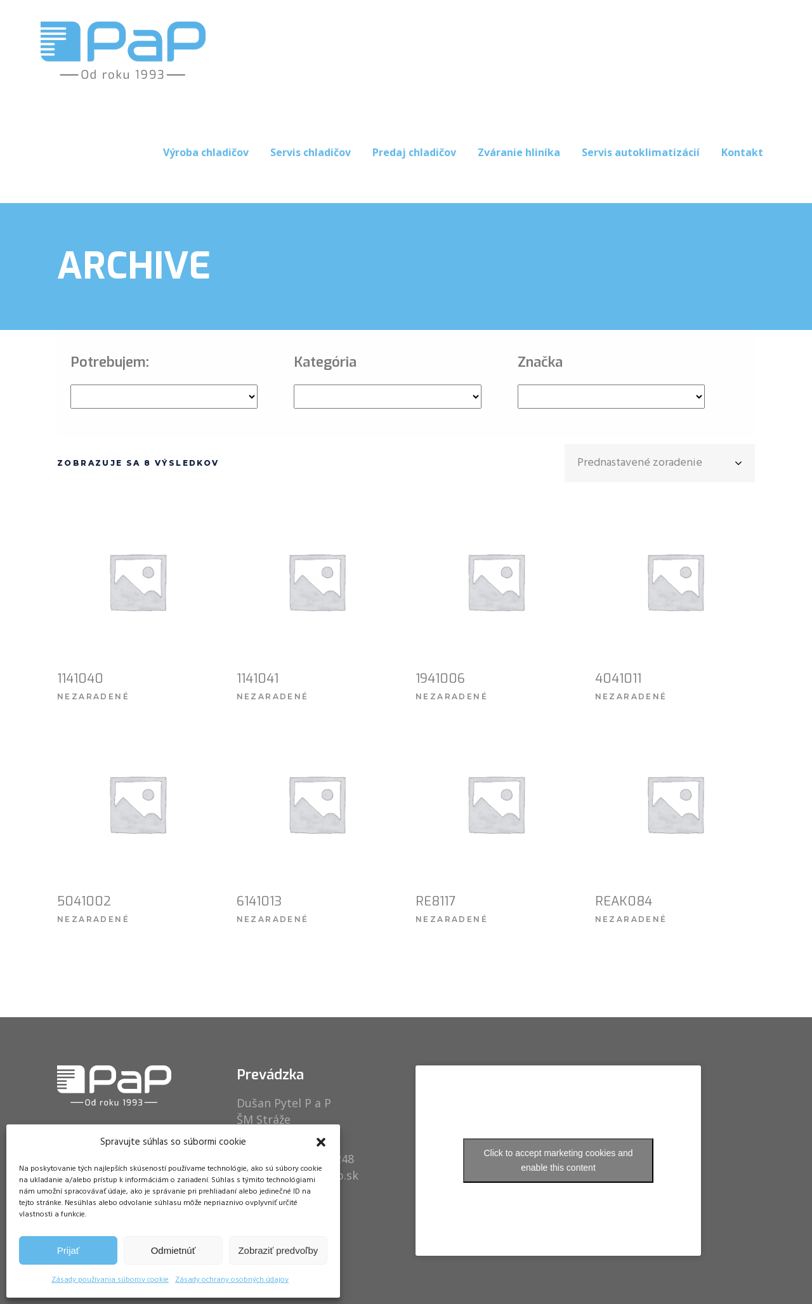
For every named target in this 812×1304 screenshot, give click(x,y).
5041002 (84, 901)
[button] (321, 1142)
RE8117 (435, 901)
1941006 (440, 678)
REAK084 (623, 901)
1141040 (80, 678)
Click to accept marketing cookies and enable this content (558, 1160)
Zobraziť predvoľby (278, 1250)
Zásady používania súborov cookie (110, 1280)
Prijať (68, 1250)
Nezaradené (93, 696)
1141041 (257, 678)
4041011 (618, 678)
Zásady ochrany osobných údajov (232, 1280)
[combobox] (660, 463)
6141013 (259, 901)
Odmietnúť (173, 1250)
